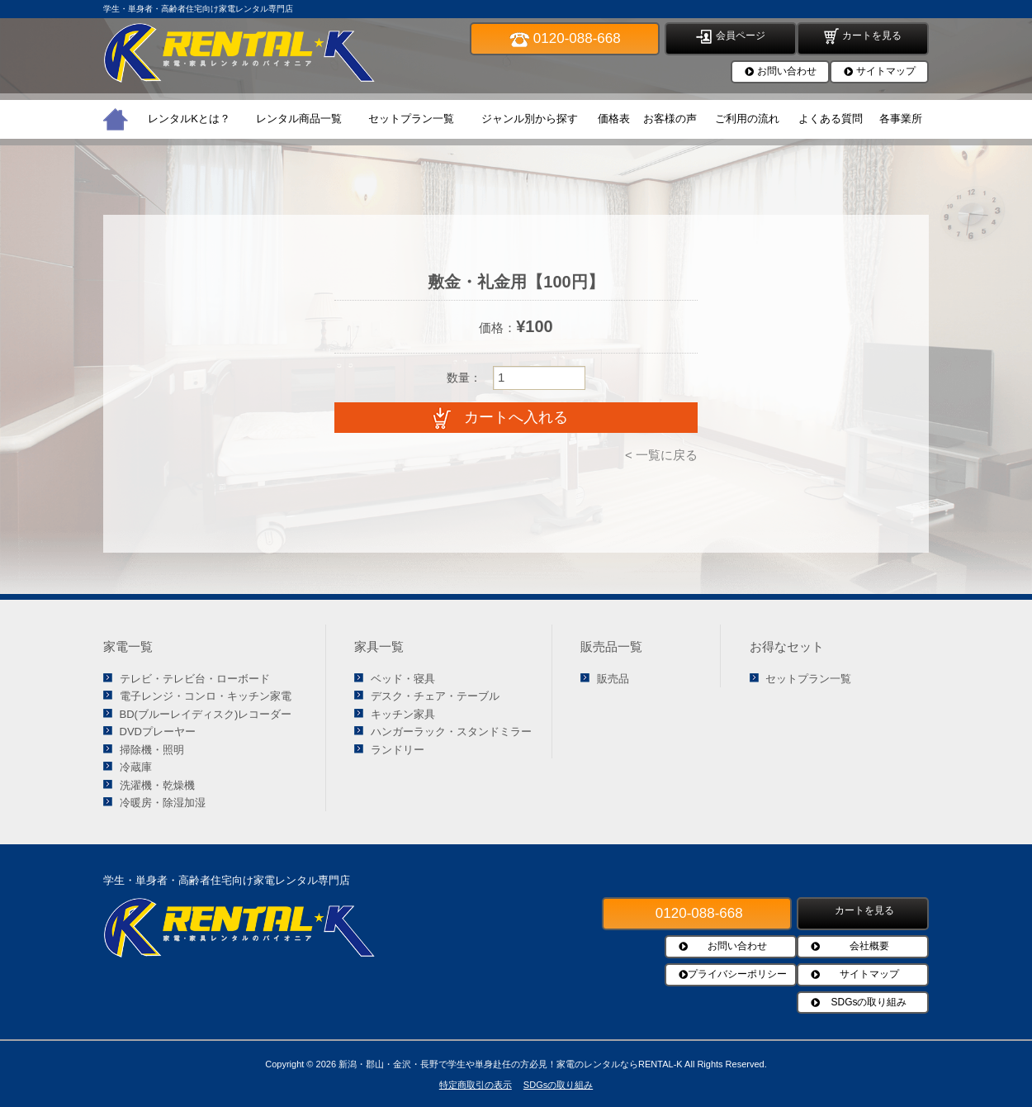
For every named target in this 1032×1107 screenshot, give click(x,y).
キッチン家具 (403, 714)
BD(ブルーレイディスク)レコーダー (206, 714)
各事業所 (900, 118)
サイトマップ (886, 71)
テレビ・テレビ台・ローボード (195, 678)
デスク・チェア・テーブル (435, 696)
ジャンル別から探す (529, 118)
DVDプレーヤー (158, 731)
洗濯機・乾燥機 (157, 785)
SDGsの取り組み (869, 1002)
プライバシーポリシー (737, 974)
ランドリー (397, 750)
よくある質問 (830, 118)
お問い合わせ (787, 71)
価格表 (614, 118)
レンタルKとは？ (189, 118)
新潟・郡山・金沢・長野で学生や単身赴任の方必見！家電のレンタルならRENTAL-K (510, 1064)
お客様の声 (670, 118)
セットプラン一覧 (411, 118)
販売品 (613, 678)
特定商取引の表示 (475, 1085)
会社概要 (869, 946)
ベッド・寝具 (403, 678)
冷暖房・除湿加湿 (163, 802)
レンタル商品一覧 (299, 118)
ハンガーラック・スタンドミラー (451, 731)
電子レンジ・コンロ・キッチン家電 (205, 696)
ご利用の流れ (747, 118)
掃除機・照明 (152, 750)
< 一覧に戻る (661, 455)
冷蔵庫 (136, 767)
